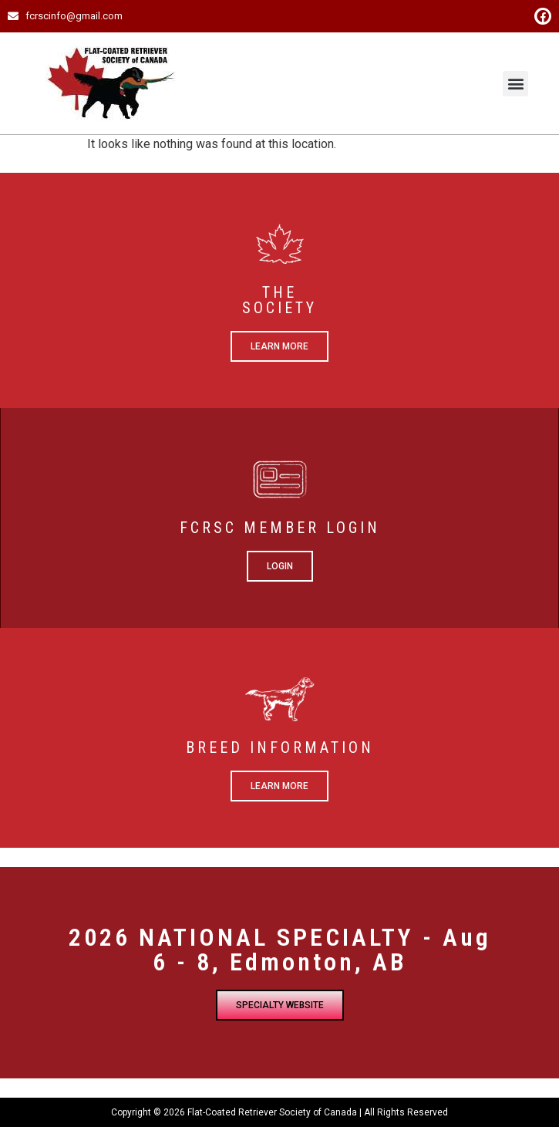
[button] (515, 83)
